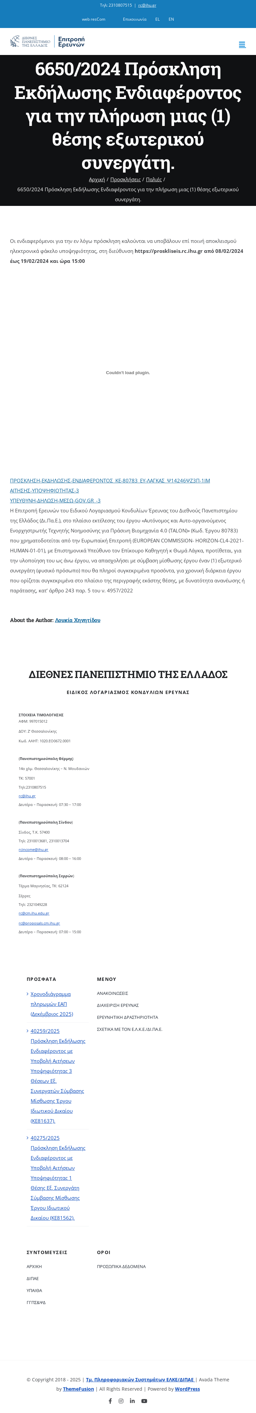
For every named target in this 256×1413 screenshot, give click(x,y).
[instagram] (121, 1401)
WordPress (187, 1389)
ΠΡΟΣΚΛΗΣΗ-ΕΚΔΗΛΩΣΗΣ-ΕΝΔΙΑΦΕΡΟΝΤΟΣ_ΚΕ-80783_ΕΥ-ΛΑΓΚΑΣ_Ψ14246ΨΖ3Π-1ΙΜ (110, 480)
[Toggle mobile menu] (242, 44)
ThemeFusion (78, 1389)
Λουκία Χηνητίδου (77, 619)
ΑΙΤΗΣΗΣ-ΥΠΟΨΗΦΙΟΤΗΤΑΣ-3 (44, 490)
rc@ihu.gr (147, 5)
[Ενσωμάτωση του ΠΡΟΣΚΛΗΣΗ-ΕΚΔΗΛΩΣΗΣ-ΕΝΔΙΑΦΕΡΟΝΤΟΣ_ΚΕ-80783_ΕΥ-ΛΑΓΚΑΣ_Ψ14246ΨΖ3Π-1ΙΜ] (128, 372)
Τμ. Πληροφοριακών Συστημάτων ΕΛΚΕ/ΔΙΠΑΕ (140, 1379)
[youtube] (144, 1401)
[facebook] (110, 1401)
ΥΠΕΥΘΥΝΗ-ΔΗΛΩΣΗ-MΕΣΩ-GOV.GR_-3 (55, 500)
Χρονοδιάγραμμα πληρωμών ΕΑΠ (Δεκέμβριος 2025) (52, 1004)
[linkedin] (132, 1401)
